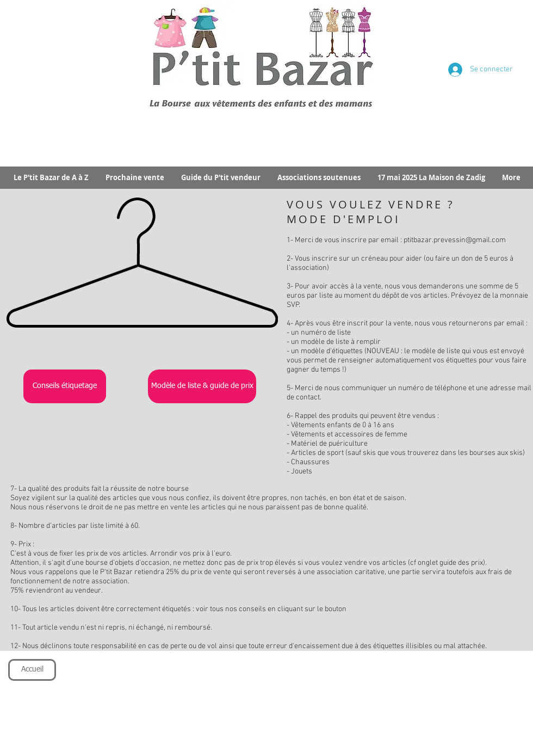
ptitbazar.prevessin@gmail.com (455, 240)
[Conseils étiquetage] (64, 386)
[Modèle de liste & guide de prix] (202, 386)
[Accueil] (32, 670)
